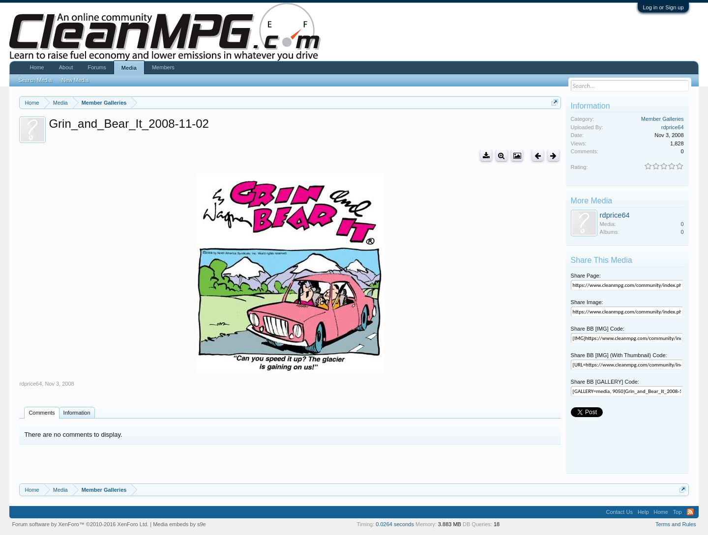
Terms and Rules (675, 524)
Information (76, 413)
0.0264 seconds (395, 524)
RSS (690, 511)
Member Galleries (662, 119)
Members (163, 67)
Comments (42, 413)
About (66, 67)
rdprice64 (30, 384)
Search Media (35, 80)
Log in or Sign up (663, 7)
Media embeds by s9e (179, 524)
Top (677, 512)
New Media (74, 80)
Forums (97, 67)
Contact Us (619, 512)
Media (129, 68)
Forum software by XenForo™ (80, 524)
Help (643, 512)
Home (37, 67)
